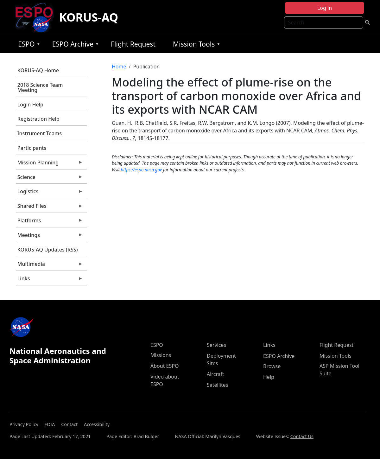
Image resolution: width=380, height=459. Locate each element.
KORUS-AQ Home (38, 70)
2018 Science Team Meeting (40, 87)
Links (49, 280)
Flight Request (133, 44)
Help (268, 376)
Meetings (49, 237)
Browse (272, 366)
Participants (31, 147)
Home (119, 66)
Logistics (49, 193)
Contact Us (302, 436)
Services (216, 344)
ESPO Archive (74, 45)
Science (49, 179)
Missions (160, 355)
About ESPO (164, 365)
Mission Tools (195, 45)
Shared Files (49, 207)
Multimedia (49, 265)
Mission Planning (49, 164)
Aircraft (215, 374)
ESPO (28, 45)
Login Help (30, 104)
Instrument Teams (39, 133)
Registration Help (38, 118)
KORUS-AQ (88, 17)
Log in (324, 7)
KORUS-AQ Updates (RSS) (47, 249)
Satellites (217, 384)
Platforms (49, 222)
